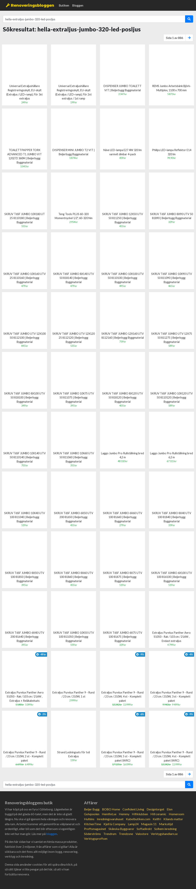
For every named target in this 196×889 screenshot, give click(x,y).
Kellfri (157, 819)
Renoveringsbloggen (30, 5)
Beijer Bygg (92, 809)
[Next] (189, 37)
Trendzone (126, 834)
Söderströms (92, 834)
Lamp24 (133, 824)
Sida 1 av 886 (174, 37)
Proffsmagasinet (95, 829)
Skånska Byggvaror (121, 829)
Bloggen (77, 5)
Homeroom (176, 814)
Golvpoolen (91, 814)
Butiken (64, 5)
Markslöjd (166, 824)
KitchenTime (92, 824)
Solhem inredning (165, 829)
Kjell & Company (114, 824)
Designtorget (155, 809)
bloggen (51, 834)
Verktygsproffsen (95, 838)
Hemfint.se (109, 814)
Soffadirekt (144, 829)
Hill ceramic (158, 814)
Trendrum (109, 834)
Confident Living (133, 809)
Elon (169, 809)
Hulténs (89, 819)
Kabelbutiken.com (138, 819)
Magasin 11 (149, 824)
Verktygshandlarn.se (164, 834)
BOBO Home (111, 809)
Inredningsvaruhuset (110, 819)
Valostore (142, 834)
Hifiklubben (140, 814)
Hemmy (124, 814)
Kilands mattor (173, 819)
